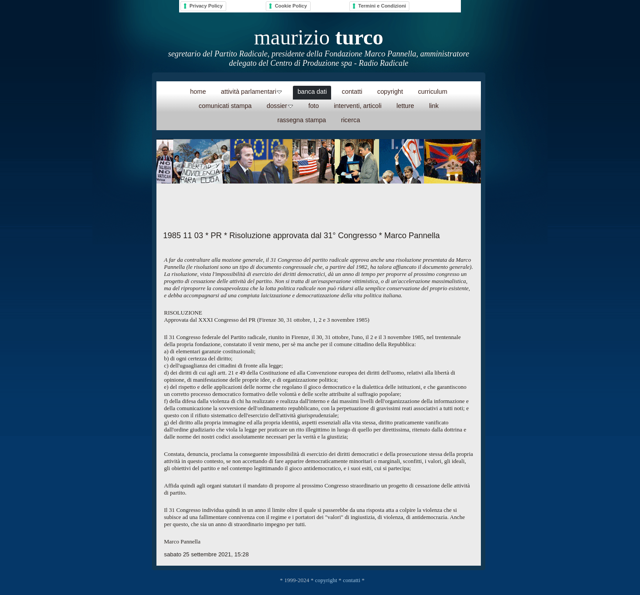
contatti (351, 580)
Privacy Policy (206, 5)
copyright (326, 580)
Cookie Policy (291, 5)
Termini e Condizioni (382, 5)
